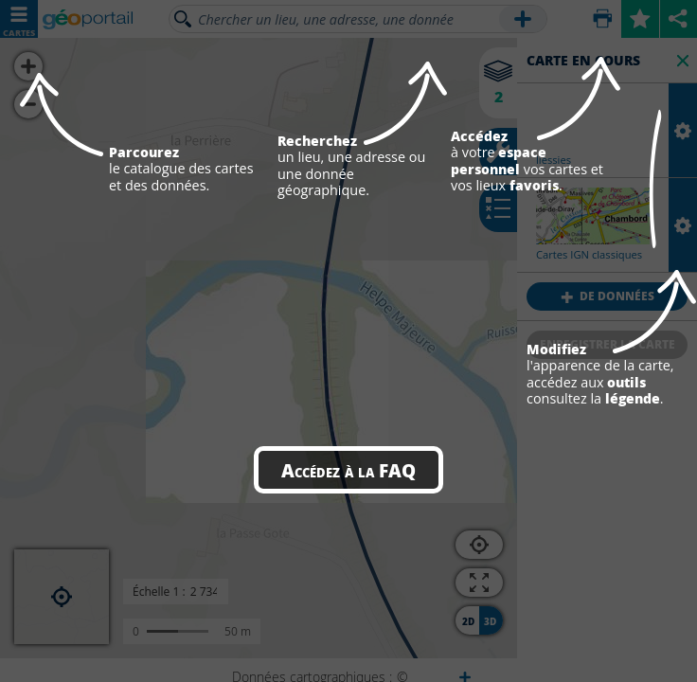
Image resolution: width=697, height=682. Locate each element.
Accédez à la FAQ (348, 470)
